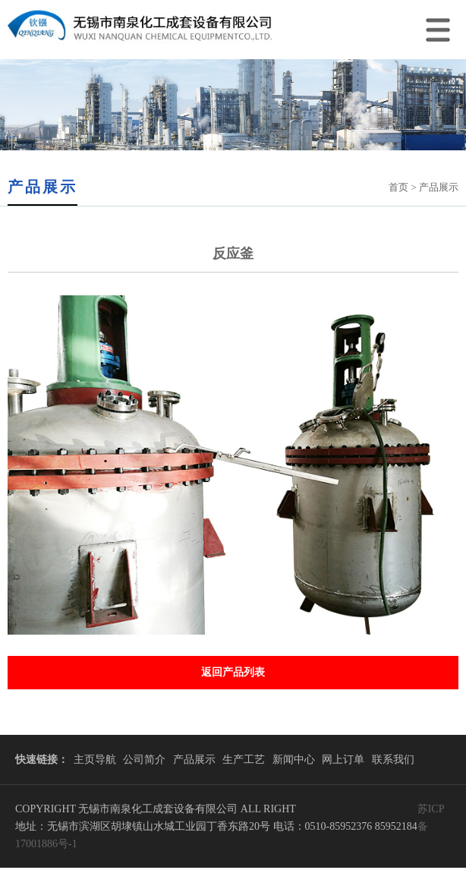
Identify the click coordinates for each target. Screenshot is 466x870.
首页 (398, 187)
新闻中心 (293, 759)
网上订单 (343, 759)
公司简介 (144, 759)
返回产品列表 (233, 672)
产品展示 (194, 759)
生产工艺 (243, 759)
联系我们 (393, 759)
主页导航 (95, 759)
